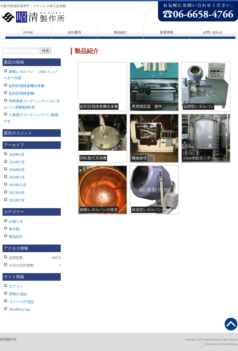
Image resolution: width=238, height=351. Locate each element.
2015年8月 (17, 193)
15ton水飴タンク (197, 158)
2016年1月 (17, 177)
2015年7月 (17, 200)
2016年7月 (17, 162)
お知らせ (16, 221)
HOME (28, 32)
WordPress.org (19, 309)
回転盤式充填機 (93, 158)
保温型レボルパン (147, 210)
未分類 (14, 229)
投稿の (18, 294)
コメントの (21, 301)
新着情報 (166, 32)
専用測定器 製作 (147, 106)
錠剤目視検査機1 (22, 93)
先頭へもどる (231, 324)
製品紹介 (120, 32)
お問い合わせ (213, 32)
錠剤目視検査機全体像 (99, 106)
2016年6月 (17, 170)
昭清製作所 (119, 17)
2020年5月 (17, 155)
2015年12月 (18, 185)
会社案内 (74, 32)
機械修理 (139, 158)
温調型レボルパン (198, 106)
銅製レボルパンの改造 (99, 210)
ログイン (16, 286)
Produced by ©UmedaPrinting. (222, 344)
